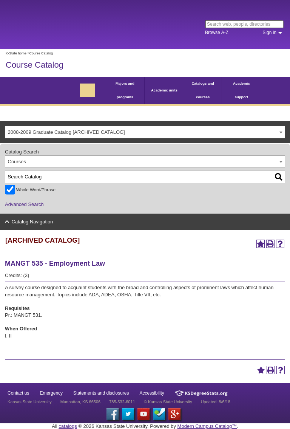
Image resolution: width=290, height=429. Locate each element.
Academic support (241, 90)
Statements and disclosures (101, 393)
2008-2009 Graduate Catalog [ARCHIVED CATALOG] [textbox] (66, 132)
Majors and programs (125, 90)
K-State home (16, 53)
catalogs (68, 426)
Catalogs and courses (202, 90)
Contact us (18, 393)
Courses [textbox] (17, 161)
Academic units (164, 90)
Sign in (269, 32)
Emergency (51, 393)
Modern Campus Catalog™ (207, 426)
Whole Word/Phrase (36, 189)
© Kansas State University (168, 402)
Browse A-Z (216, 32)
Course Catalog (34, 65)
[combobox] (145, 132)
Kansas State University (69, 24)
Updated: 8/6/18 (215, 402)
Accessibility (152, 393)
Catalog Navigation (32, 222)
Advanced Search (24, 204)
